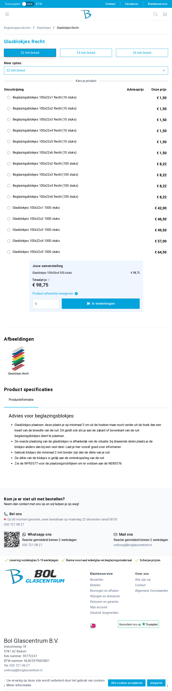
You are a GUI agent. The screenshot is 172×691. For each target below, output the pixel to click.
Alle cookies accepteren (126, 683)
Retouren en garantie (104, 602)
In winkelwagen (100, 304)
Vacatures (131, 4)
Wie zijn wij (142, 580)
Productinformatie (21, 400)
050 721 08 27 (14, 524)
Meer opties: (13, 63)
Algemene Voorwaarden (151, 591)
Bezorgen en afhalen (104, 591)
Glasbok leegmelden (104, 613)
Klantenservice (157, 4)
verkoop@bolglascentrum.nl (133, 545)
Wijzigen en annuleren (105, 596)
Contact (110, 4)
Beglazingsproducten (17, 27)
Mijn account (98, 607)
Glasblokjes (44, 27)
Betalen (95, 585)
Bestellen (96, 580)
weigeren (156, 683)
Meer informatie (19, 685)
